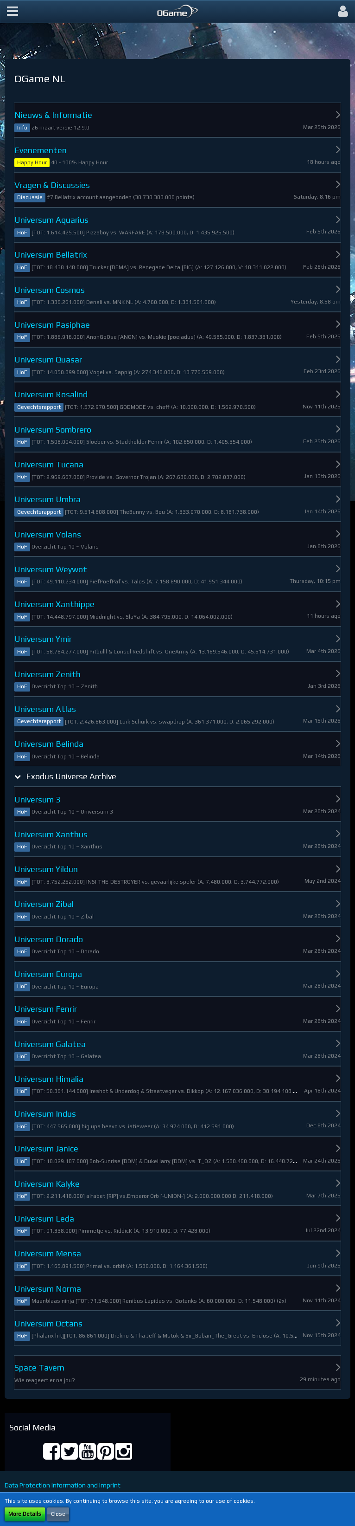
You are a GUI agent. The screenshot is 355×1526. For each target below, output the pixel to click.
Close (58, 1514)
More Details (24, 1514)
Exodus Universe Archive (71, 776)
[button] (12, 11)
